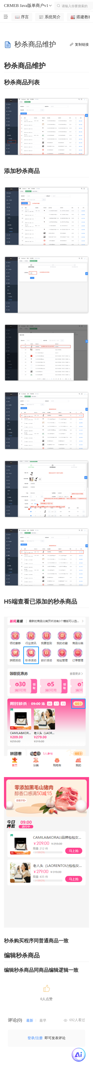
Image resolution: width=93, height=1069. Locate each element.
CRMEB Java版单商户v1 (28, 6)
